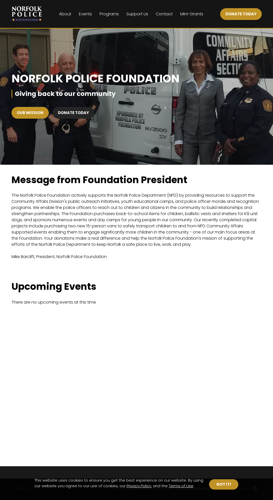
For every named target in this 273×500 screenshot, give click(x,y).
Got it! (223, 484)
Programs (109, 14)
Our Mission (30, 112)
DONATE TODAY (240, 14)
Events (85, 14)
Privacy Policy (139, 485)
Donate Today (73, 112)
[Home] (26, 13)
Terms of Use (181, 485)
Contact (164, 14)
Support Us (137, 14)
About (65, 14)
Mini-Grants (191, 14)
